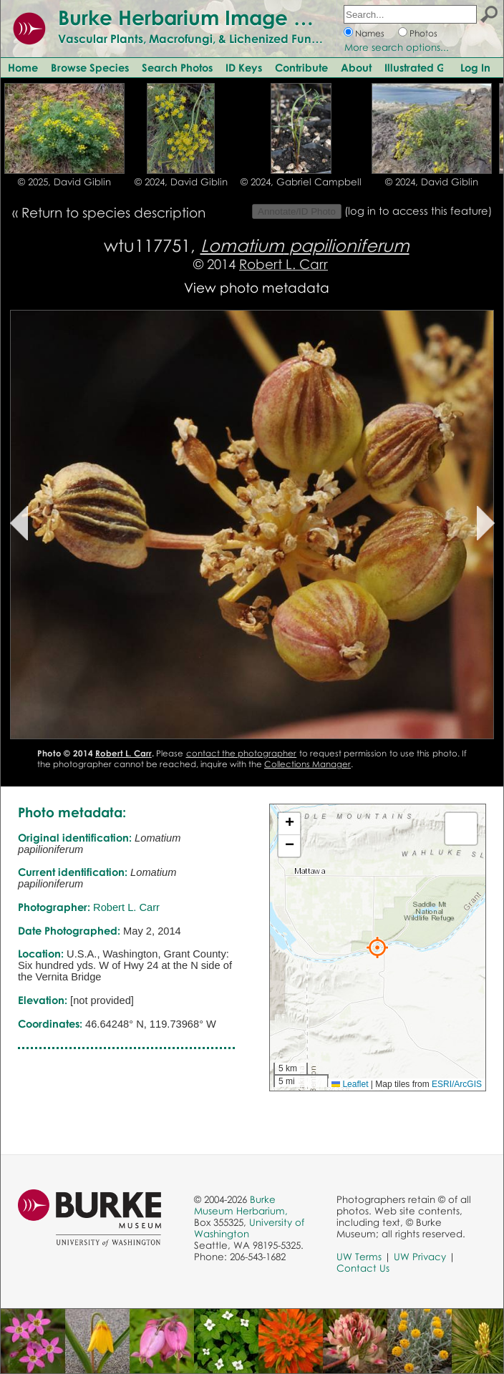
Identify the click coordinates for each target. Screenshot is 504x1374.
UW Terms (359, 1256)
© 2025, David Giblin (64, 181)
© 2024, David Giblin (181, 181)
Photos (423, 33)
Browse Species (90, 67)
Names (369, 33)
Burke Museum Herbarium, (241, 1205)
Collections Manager (307, 764)
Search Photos (177, 67)
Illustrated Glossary (432, 67)
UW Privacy (420, 1256)
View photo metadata (256, 287)
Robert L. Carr (283, 263)
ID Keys (244, 67)
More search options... (396, 47)
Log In (475, 67)
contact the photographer (241, 753)
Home (23, 67)
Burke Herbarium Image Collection (226, 17)
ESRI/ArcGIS (457, 1084)
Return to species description (113, 212)
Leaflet (349, 1084)
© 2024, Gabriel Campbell (301, 181)
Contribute (301, 67)
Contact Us (362, 1268)
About (356, 67)
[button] (377, 947)
